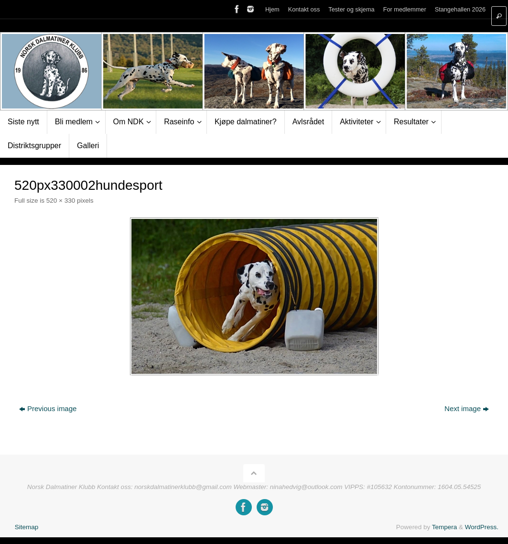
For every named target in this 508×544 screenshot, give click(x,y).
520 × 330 (60, 200)
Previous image (47, 408)
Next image (466, 408)
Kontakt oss (304, 9)
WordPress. (481, 527)
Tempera (444, 527)
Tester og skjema (351, 9)
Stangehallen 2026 (460, 9)
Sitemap (27, 527)
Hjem (272, 9)
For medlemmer (404, 9)
